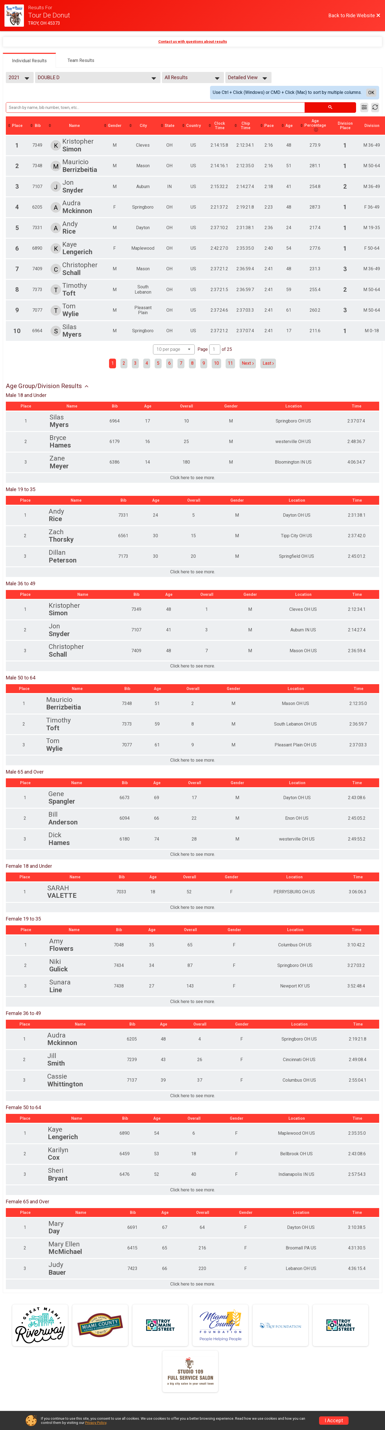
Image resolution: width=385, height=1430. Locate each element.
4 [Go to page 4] (146, 363)
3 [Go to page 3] (135, 363)
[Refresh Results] (375, 107)
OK (371, 92)
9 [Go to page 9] (204, 363)
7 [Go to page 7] (181, 363)
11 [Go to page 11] (230, 363)
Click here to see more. (192, 477)
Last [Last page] (268, 363)
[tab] (29, 60)
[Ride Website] (16, 15)
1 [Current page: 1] (112, 363)
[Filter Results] (364, 107)
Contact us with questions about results (192, 41)
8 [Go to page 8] (192, 363)
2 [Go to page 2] (124, 363)
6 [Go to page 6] (169, 363)
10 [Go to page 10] (216, 363)
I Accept (334, 1420)
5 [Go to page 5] (158, 363)
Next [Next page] (248, 363)
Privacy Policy (95, 1423)
